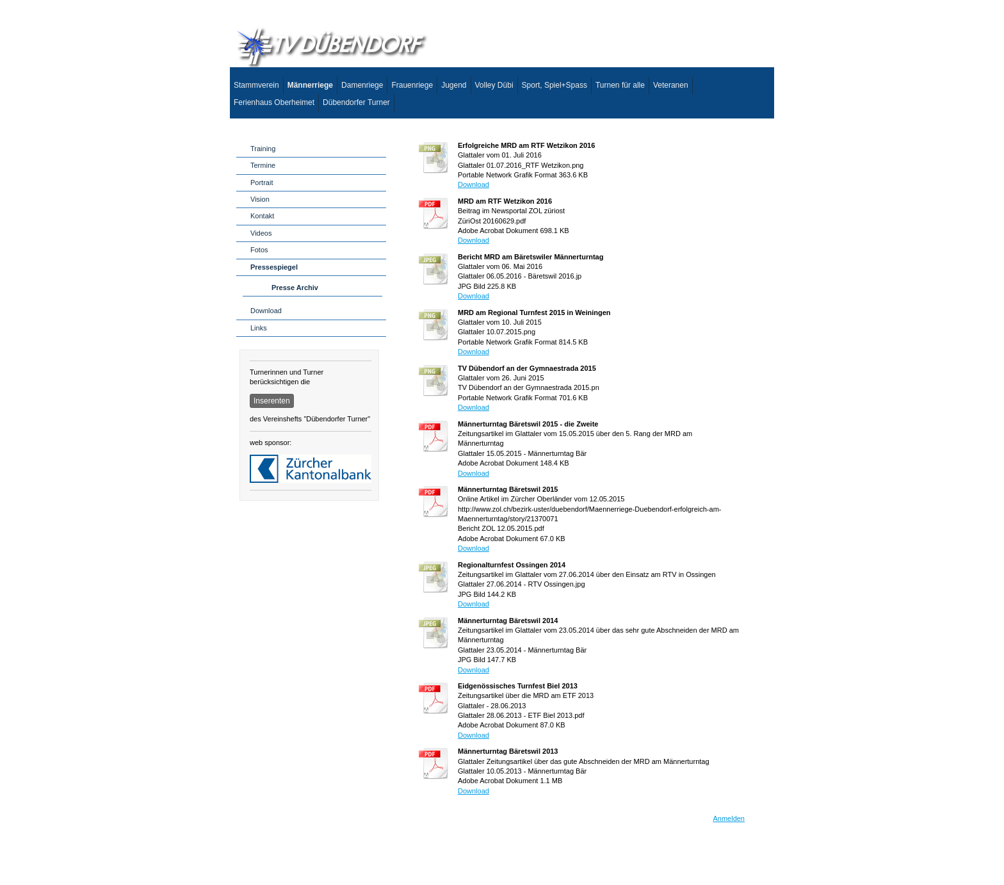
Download (473, 184)
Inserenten (272, 400)
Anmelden (729, 818)
